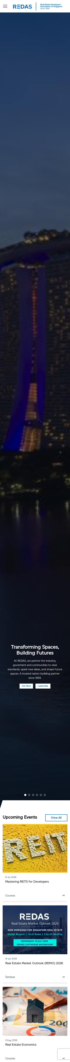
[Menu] (5, 6)
